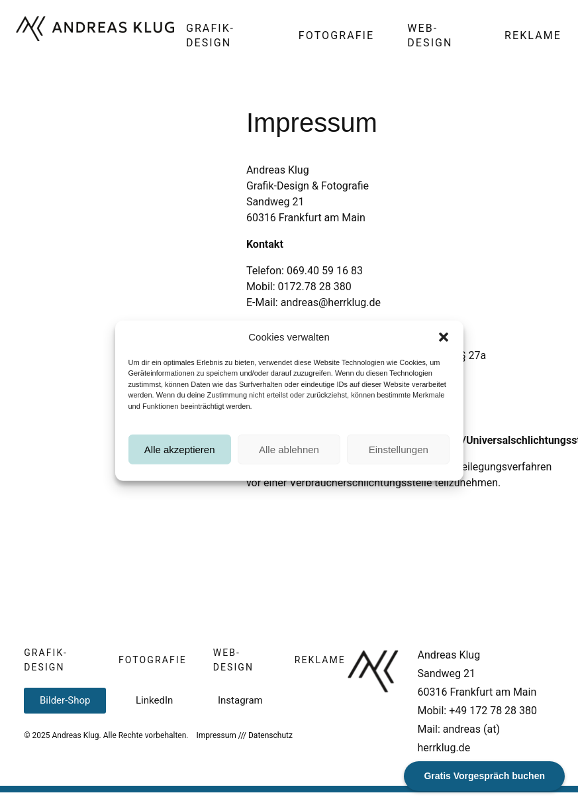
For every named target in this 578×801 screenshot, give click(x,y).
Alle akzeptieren (179, 458)
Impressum (216, 735)
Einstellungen (398, 458)
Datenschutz (270, 735)
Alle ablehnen (289, 458)
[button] (443, 346)
